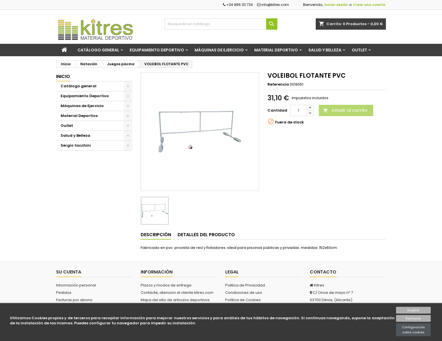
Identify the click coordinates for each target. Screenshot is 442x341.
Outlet (359, 50)
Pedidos (63, 292)
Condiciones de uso (243, 292)
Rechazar (413, 318)
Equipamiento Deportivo (157, 50)
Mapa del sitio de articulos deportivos (175, 300)
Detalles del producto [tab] (206, 234)
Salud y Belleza (324, 50)
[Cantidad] (298, 110)
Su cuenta (68, 272)
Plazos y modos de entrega (166, 285)
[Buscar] (221, 24)
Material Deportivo (276, 50)
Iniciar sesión (336, 4)
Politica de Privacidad (245, 285)
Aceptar (413, 310)
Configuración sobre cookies (413, 330)
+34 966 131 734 (238, 4)
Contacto (323, 272)
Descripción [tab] (156, 234)
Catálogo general (98, 50)
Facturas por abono (74, 300)
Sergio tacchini (76, 145)
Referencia (278, 84)
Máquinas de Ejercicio (219, 50)
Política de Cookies (243, 300)
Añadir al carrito (345, 110)
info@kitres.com (273, 4)
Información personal (76, 285)
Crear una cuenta (369, 4)
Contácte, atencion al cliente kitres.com (177, 292)
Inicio (63, 76)
